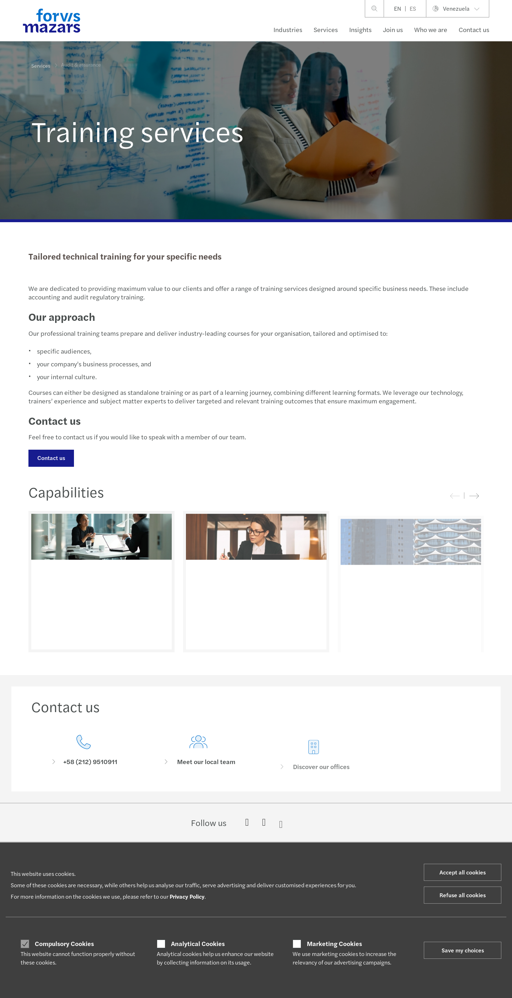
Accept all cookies (462, 872)
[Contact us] (83, 752)
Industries (287, 29)
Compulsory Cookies (64, 943)
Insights (360, 29)
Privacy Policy (187, 896)
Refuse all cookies (462, 895)
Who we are (430, 29)
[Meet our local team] (198, 762)
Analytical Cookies (198, 943)
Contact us (474, 29)
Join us (393, 29)
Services (326, 29)
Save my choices (463, 950)
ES (413, 8)
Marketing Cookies (334, 943)
